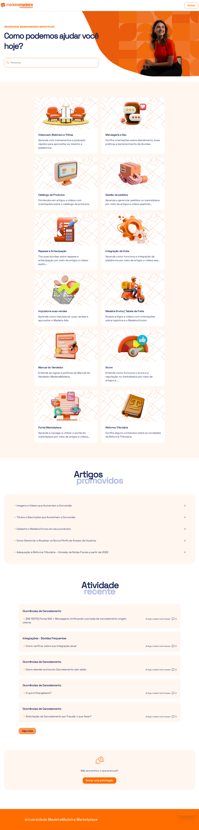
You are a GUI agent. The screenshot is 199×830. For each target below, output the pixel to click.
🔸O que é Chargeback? (37, 693)
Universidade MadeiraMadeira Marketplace (61, 819)
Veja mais (29, 731)
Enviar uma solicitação (99, 780)
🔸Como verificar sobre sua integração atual (49, 646)
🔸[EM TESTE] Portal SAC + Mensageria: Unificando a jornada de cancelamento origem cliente (74, 620)
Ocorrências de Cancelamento (42, 611)
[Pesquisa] (51, 62)
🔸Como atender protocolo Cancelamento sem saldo (54, 669)
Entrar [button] (191, 5)
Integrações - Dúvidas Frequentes (44, 638)
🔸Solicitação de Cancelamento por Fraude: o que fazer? (57, 716)
